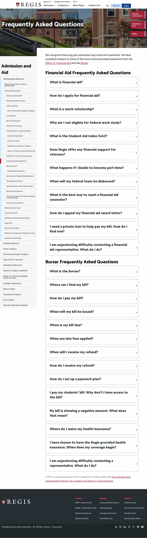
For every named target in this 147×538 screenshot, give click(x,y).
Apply (126, 5)
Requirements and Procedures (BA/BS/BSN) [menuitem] (16, 85)
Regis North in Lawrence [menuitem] (13, 260)
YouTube (142, 527)
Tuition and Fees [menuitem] (12, 106)
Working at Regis (106, 508)
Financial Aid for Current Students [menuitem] (18, 131)
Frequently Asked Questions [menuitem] (16, 161)
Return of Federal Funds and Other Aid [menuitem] (21, 151)
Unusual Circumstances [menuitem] (14, 203)
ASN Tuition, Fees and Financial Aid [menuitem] (18, 156)
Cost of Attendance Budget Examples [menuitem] (21, 111)
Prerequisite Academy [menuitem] (12, 294)
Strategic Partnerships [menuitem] (12, 283)
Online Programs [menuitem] (10, 249)
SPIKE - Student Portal (83, 503)
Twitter (133, 527)
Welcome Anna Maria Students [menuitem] (15, 305)
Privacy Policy (57, 527)
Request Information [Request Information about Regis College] (137, 15)
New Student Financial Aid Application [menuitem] (20, 176)
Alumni (46, 2)
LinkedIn (124, 527)
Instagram (120, 527)
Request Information (62, 2)
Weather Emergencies (83, 513)
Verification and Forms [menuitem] (14, 181)
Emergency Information (108, 513)
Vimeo (138, 527)
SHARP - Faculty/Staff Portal (85, 508)
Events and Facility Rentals (133, 508)
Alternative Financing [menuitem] (14, 126)
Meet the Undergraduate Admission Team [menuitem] (20, 233)
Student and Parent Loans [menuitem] (15, 101)
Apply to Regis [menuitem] (9, 289)
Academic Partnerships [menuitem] (13, 238)
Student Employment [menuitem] (15, 136)
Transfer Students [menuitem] (11, 213)
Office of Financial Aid (58, 63)
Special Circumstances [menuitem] (14, 191)
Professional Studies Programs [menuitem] (16, 254)
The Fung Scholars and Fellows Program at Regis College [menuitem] (20, 197)
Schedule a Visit (136, 24)
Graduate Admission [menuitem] (11, 243)
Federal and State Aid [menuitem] (14, 96)
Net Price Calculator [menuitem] (13, 121)
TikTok (116, 527)
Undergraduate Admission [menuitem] (13, 79)
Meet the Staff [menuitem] (11, 166)
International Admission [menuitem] (12, 265)
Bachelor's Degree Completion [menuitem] (15, 271)
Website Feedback (81, 518)
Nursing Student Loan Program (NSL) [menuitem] (19, 186)
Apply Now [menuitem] (8, 223)
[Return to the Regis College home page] (28, 4)
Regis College (16, 501)
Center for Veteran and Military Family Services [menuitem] (15, 277)
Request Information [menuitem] (12, 228)
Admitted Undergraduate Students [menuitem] (17, 218)
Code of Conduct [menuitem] (13, 141)
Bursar (84, 63)
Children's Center (130, 503)
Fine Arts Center (130, 513)
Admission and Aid (16, 69)
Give (115, 5)
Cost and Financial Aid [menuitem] (12, 91)
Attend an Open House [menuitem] (13, 208)
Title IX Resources (106, 518)
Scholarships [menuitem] (11, 116)
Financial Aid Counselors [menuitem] (16, 171)
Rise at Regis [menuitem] (8, 300)
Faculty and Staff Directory (109, 503)
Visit (75, 2)
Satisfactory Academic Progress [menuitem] (19, 146)
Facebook (129, 527)
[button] (50, 6)
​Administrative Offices (132, 518)
